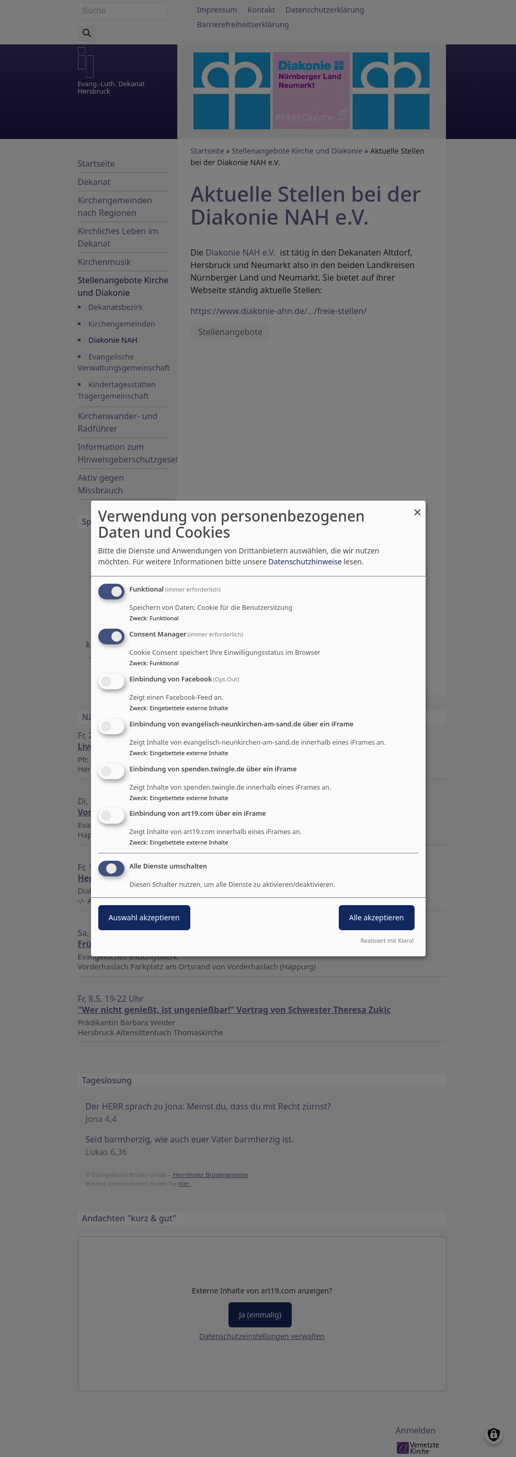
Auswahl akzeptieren (144, 917)
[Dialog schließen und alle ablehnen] (418, 507)
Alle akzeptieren (376, 917)
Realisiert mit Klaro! (387, 940)
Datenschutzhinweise (304, 561)
